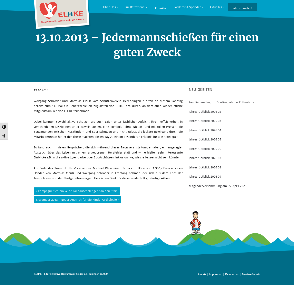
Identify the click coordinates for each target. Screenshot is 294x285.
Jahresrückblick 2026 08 (205, 167)
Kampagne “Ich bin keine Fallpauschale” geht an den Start (76, 191)
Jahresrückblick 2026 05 (205, 139)
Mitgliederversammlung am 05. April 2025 (217, 186)
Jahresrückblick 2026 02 (205, 112)
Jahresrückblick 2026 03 (205, 121)
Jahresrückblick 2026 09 (205, 176)
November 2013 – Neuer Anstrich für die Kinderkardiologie (77, 200)
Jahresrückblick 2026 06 (205, 149)
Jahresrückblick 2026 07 (205, 158)
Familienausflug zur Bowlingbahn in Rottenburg (221, 102)
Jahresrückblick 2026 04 (205, 130)
